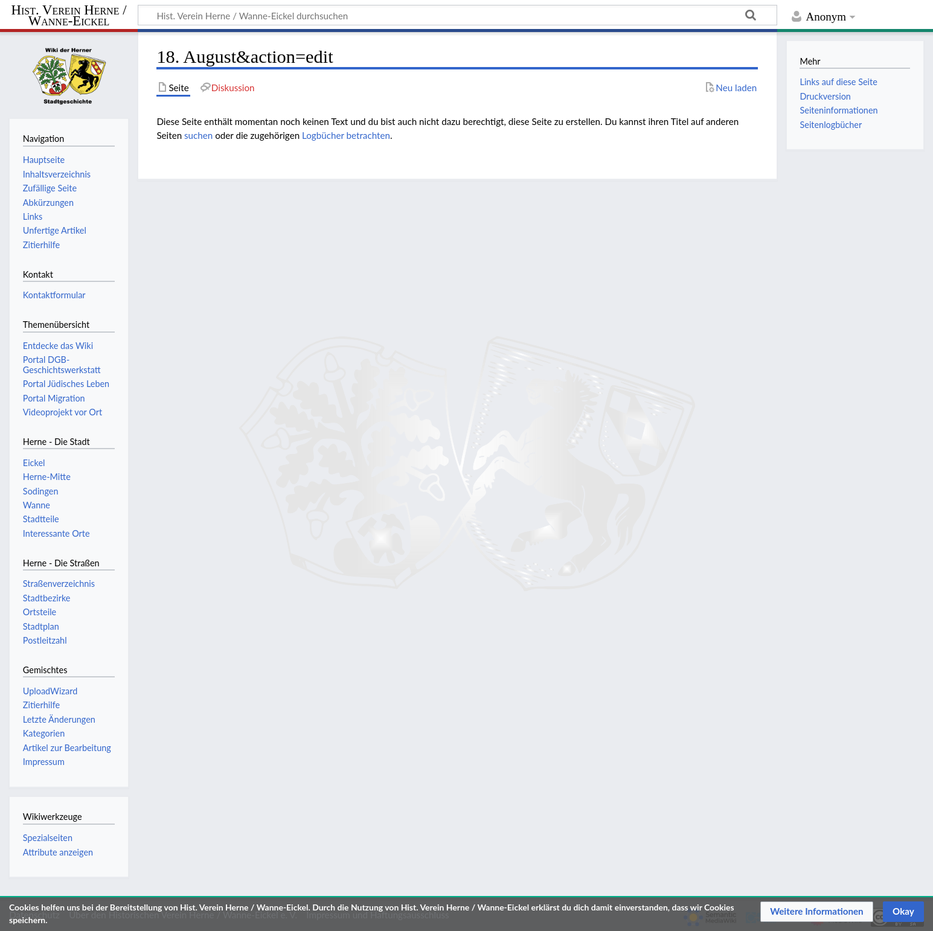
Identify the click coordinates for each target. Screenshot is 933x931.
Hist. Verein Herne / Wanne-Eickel (69, 16)
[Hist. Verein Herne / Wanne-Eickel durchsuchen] (457, 15)
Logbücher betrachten (346, 135)
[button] (816, 911)
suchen (198, 135)
